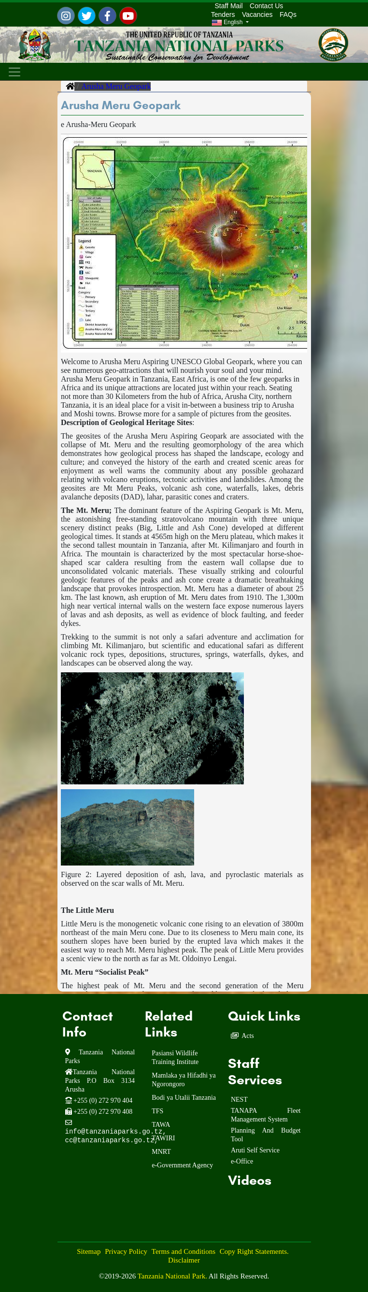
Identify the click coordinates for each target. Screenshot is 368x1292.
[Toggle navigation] (15, 71)
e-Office (242, 1161)
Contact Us (266, 6)
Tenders (223, 14)
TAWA (161, 1124)
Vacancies (257, 14)
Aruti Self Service (255, 1150)
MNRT (161, 1151)
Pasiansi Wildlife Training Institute (175, 1057)
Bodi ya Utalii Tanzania (184, 1097)
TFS (157, 1111)
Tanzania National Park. (173, 1276)
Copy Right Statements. (254, 1251)
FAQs (288, 14)
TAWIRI (163, 1138)
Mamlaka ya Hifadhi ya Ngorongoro (184, 1080)
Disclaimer (184, 1260)
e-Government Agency (182, 1165)
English (228, 22)
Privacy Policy (126, 1251)
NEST (239, 1099)
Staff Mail (227, 6)
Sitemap (88, 1251)
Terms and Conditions (183, 1251)
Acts (247, 1035)
